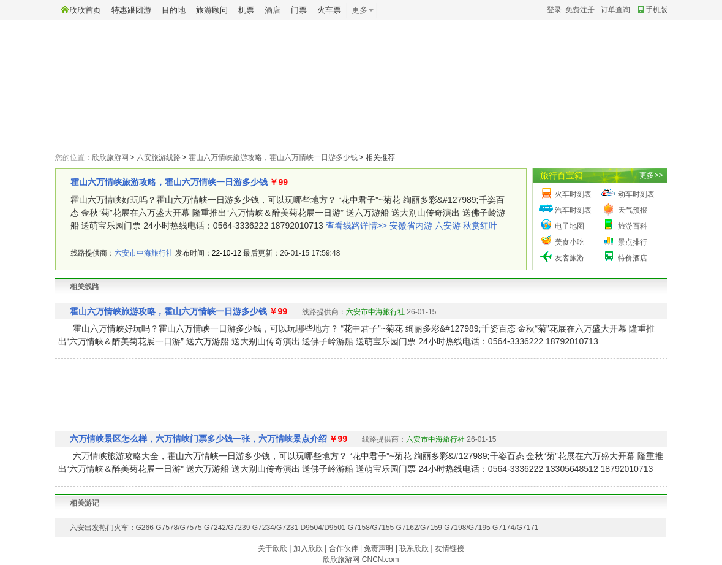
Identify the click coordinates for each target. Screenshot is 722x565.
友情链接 (449, 548)
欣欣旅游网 (110, 157)
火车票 (329, 10)
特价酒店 (632, 258)
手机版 (652, 10)
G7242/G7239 (227, 527)
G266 (145, 527)
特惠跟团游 (131, 10)
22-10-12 (226, 253)
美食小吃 (569, 242)
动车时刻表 (636, 194)
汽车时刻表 (573, 210)
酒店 (272, 10)
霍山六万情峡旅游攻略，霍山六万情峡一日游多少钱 (273, 157)
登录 (554, 10)
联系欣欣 (414, 548)
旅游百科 (632, 226)
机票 (246, 10)
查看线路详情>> (356, 225)
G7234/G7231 (275, 527)
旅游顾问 (212, 10)
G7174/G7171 (515, 527)
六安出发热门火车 (99, 527)
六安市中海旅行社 (144, 253)
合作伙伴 (343, 548)
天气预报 (632, 210)
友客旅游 (569, 258)
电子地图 (569, 226)
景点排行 (632, 242)
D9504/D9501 (322, 527)
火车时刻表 (573, 194)
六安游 (448, 225)
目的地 (174, 10)
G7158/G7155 (371, 527)
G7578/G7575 (178, 527)
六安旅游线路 (159, 157)
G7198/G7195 (467, 527)
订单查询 (615, 10)
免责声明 (378, 548)
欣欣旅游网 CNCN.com (361, 559)
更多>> (651, 175)
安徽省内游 (410, 225)
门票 (299, 10)
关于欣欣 (272, 548)
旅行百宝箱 (561, 175)
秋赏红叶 (480, 225)
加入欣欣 (308, 548)
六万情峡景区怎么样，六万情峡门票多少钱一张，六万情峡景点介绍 (198, 439)
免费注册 (580, 10)
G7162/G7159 (419, 527)
